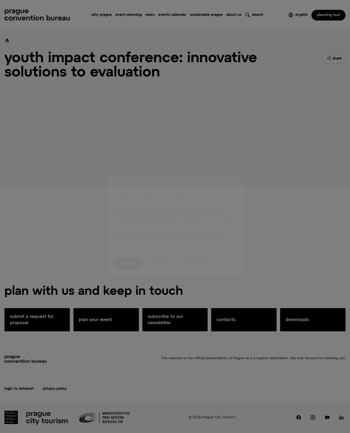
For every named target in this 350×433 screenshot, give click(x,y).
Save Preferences (196, 254)
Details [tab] (148, 189)
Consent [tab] (125, 189)
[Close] (233, 176)
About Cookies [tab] (177, 189)
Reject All (159, 254)
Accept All (128, 254)
